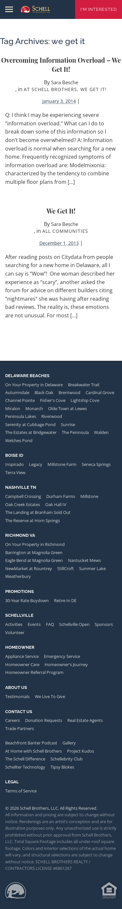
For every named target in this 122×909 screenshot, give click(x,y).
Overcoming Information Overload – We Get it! (61, 64)
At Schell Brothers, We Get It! (65, 89)
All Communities (65, 231)
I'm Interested (98, 9)
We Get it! (61, 210)
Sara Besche (64, 82)
